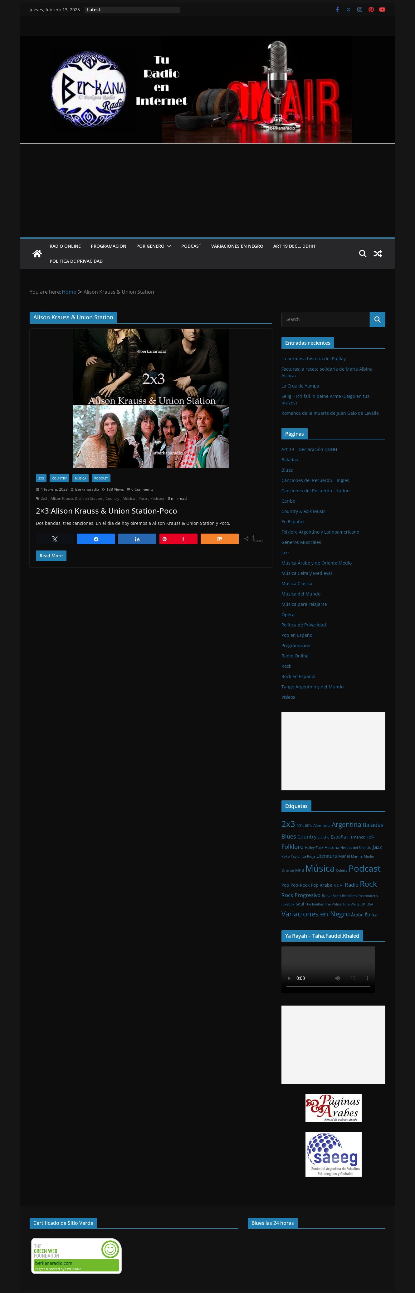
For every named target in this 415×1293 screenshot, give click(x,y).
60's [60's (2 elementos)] (308, 825)
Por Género (150, 246)
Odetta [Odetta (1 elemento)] (341, 870)
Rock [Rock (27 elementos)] (368, 883)
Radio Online (65, 246)
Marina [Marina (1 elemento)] (357, 856)
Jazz (285, 552)
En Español (293, 522)
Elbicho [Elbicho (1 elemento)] (324, 837)
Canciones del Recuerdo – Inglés (315, 480)
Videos (288, 697)
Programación (108, 246)
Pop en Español (297, 635)
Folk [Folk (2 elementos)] (370, 837)
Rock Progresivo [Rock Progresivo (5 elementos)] (300, 895)
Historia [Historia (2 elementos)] (332, 847)
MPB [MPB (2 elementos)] (299, 870)
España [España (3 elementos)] (338, 837)
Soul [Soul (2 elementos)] (300, 904)
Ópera (288, 614)
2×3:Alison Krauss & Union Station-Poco (106, 510)
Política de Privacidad (76, 261)
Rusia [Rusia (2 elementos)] (327, 895)
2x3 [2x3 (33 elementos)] (288, 823)
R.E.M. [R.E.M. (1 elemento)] (339, 885)
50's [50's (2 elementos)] (300, 825)
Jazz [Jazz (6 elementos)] (377, 846)
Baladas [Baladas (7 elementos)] (373, 825)
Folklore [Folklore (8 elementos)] (292, 846)
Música (80, 478)
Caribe (288, 501)
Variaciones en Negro (237, 246)
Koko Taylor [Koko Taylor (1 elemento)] (291, 856)
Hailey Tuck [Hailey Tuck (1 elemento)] (314, 847)
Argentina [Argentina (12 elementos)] (346, 824)
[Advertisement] (207, 190)
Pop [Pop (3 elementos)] (285, 885)
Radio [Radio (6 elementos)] (352, 884)
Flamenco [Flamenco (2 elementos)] (356, 837)
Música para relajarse (304, 604)
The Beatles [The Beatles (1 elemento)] (314, 904)
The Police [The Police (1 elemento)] (333, 904)
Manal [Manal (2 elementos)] (344, 856)
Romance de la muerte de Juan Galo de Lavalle (330, 413)
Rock (286, 666)
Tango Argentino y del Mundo (312, 687)
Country (59, 478)
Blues (287, 470)
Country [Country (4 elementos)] (306, 836)
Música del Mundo (300, 594)
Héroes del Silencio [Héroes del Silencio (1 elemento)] (355, 847)
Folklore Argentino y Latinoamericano (320, 532)
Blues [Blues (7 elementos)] (288, 836)
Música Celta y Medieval (306, 573)
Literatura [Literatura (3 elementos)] (326, 856)
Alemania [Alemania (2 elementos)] (321, 825)
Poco (143, 498)
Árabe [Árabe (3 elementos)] (357, 915)
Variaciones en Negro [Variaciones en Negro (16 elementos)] (315, 913)
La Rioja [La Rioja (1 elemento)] (308, 856)
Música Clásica (296, 583)
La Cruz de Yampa (300, 386)
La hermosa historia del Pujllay (313, 359)
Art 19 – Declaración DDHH (309, 449)
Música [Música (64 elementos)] (320, 868)
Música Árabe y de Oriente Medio (316, 563)
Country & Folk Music (303, 511)
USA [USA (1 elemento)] (370, 904)
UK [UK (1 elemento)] (363, 904)
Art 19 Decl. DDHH (294, 246)
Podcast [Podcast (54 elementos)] (365, 868)
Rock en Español (298, 676)
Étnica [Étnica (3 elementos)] (371, 915)
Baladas (289, 460)
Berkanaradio (87, 489)
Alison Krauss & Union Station (76, 498)
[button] (167, 246)
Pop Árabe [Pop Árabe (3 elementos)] (321, 885)
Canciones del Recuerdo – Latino (315, 491)
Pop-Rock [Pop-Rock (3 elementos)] (300, 885)
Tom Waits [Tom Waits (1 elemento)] (351, 904)
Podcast (191, 246)
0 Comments (140, 489)
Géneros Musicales (301, 542)
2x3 (41, 478)
